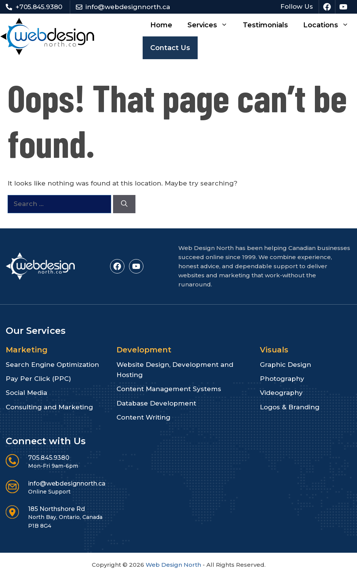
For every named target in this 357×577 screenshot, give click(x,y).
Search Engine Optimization (52, 364)
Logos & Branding (289, 407)
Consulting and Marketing (49, 407)
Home (161, 25)
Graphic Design (285, 364)
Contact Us (170, 48)
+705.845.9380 (39, 7)
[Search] (124, 204)
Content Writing (143, 417)
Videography (281, 392)
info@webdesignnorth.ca (127, 7)
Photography (282, 378)
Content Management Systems (168, 389)
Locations (329, 25)
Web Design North (173, 564)
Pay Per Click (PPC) (38, 378)
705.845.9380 (48, 457)
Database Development (156, 403)
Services (211, 25)
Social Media (26, 392)
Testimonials (265, 25)
